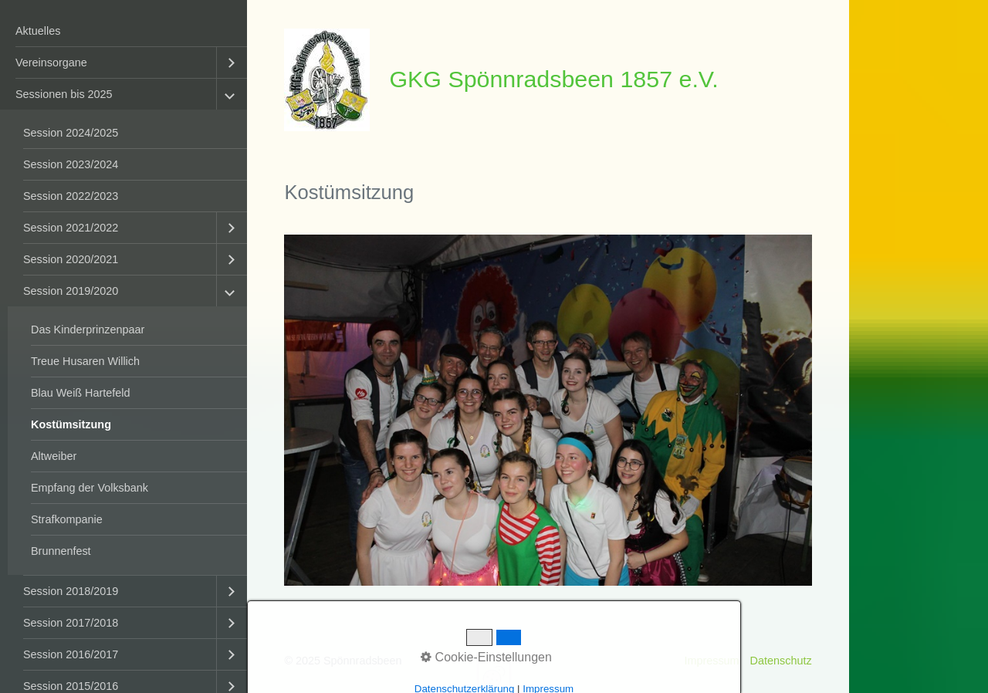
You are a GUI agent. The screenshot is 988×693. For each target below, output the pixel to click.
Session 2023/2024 (70, 164)
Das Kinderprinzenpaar (87, 329)
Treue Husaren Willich (85, 361)
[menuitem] (123, 31)
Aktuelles (37, 31)
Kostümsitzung (71, 424)
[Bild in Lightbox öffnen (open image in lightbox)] (547, 410)
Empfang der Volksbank (89, 488)
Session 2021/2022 (70, 227)
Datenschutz (781, 660)
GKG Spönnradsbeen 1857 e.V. (553, 79)
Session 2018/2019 (70, 591)
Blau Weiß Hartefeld (80, 393)
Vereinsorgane (51, 62)
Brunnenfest (61, 551)
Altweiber (53, 456)
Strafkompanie (67, 519)
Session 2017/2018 (70, 623)
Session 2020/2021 (70, 259)
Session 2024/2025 (70, 133)
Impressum (711, 660)
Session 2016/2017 (70, 654)
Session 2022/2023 (70, 196)
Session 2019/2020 (70, 291)
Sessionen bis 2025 (64, 94)
